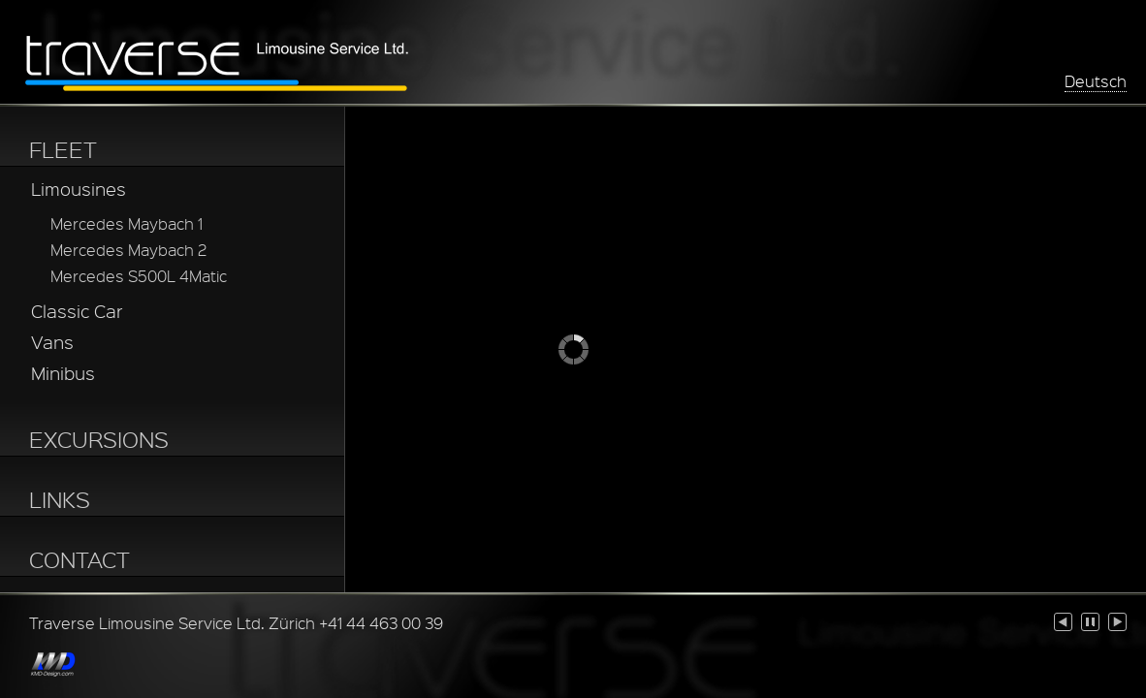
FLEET (63, 149)
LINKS (59, 499)
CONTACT (79, 559)
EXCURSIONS (99, 439)
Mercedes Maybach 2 (128, 249)
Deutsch (1096, 81)
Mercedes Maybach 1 (126, 223)
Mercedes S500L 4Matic (138, 276)
